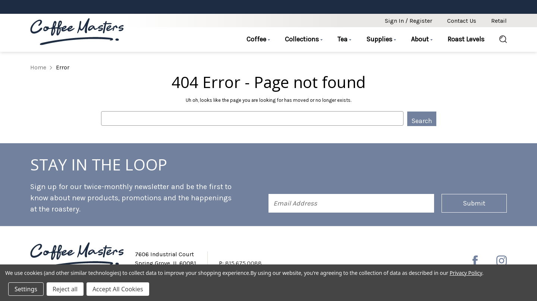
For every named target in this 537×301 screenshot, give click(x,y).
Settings (26, 289)
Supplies (381, 39)
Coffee (258, 39)
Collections (304, 39)
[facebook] (475, 260)
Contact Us (461, 20)
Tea (344, 39)
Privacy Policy (466, 272)
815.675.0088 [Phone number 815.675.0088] (243, 262)
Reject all (65, 289)
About (422, 39)
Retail (499, 20)
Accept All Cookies (117, 289)
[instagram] (501, 260)
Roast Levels (466, 39)
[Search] (499, 39)
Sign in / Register (408, 20)
